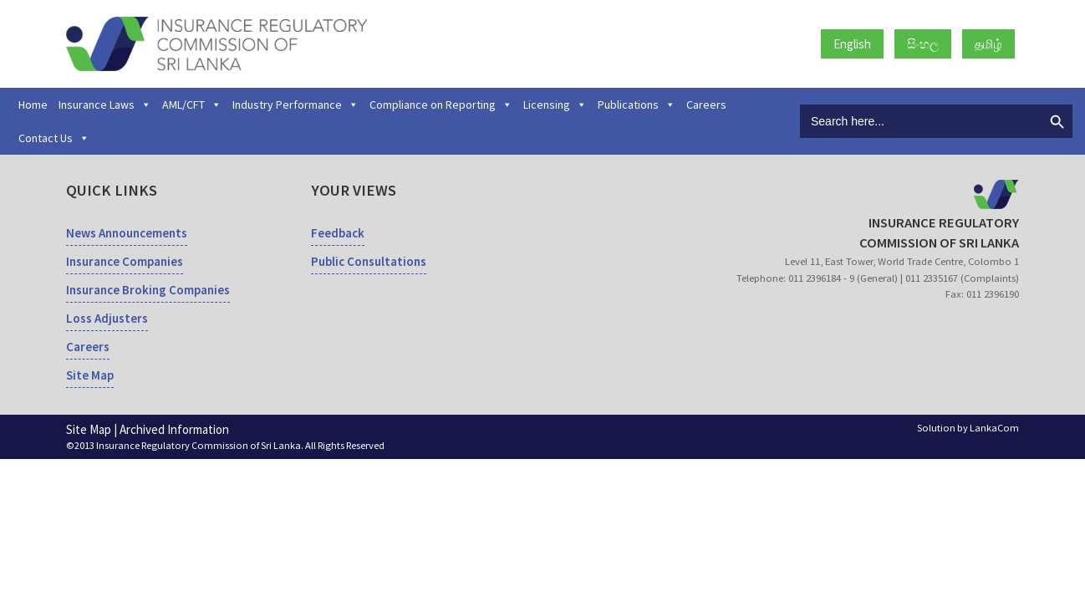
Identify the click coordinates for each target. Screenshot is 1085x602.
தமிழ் (988, 44)
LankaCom (994, 427)
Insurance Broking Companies (148, 290)
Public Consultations (368, 261)
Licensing (555, 104)
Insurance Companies (124, 261)
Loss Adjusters (107, 318)
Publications (636, 104)
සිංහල (923, 44)
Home (33, 104)
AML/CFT (192, 104)
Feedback (337, 233)
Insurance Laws (105, 104)
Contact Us (53, 137)
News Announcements (126, 233)
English (852, 44)
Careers (706, 104)
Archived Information (174, 429)
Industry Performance (295, 104)
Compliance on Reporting (440, 104)
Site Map (90, 375)
